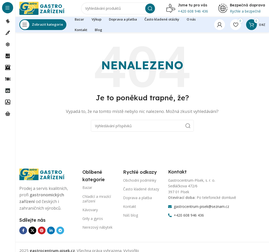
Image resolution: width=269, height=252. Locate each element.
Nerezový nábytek (97, 231)
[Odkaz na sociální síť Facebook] (23, 234)
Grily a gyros (92, 222)
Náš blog (130, 219)
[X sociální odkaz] (32, 234)
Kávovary (90, 213)
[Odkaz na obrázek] (45, 177)
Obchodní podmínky (139, 183)
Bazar (87, 191)
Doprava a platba (137, 201)
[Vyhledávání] (118, 10)
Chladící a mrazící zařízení (96, 202)
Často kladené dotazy (141, 192)
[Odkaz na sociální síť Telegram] (60, 234)
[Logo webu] (45, 9)
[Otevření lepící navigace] (43, 28)
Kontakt (129, 210)
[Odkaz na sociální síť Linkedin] (51, 234)
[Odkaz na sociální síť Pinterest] (42, 234)
